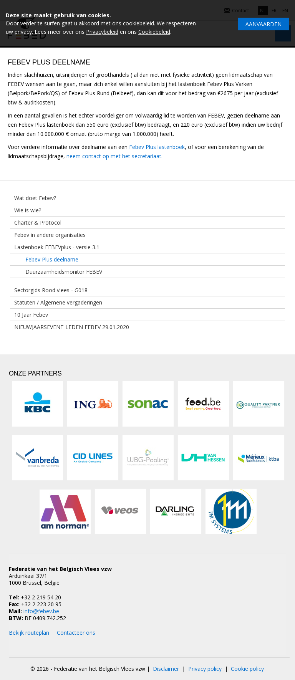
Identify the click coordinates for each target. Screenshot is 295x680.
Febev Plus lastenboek (157, 147)
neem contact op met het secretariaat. (114, 156)
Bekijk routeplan (29, 632)
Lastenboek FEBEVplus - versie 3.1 (56, 247)
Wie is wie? (27, 210)
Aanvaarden (263, 24)
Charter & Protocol (37, 222)
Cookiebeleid (154, 31)
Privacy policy (205, 668)
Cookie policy (247, 668)
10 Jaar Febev (31, 314)
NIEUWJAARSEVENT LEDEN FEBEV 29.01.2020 (71, 327)
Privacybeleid (102, 31)
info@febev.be (41, 611)
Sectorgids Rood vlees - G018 (51, 290)
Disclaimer (166, 668)
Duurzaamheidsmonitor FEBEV (63, 271)
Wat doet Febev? (35, 198)
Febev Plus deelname (51, 259)
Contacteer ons (76, 632)
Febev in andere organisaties (50, 234)
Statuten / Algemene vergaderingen (58, 302)
